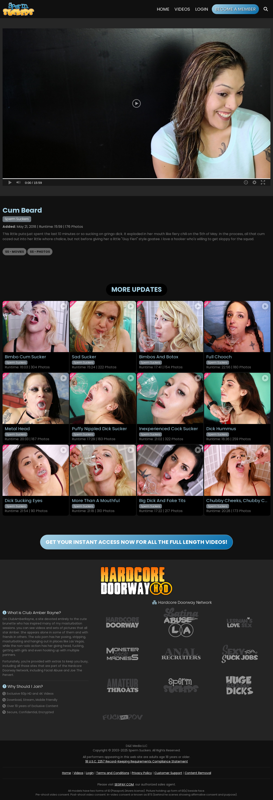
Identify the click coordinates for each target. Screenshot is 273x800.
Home (163, 9)
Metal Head (17, 428)
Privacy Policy (142, 773)
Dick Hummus (221, 428)
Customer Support (168, 773)
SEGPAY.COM (124, 784)
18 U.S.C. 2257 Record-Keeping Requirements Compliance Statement (136, 761)
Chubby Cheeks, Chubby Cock (237, 500)
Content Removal (198, 773)
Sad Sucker (84, 357)
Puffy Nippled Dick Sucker (99, 428)
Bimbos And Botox (158, 357)
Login (201, 9)
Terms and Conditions (112, 773)
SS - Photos (40, 252)
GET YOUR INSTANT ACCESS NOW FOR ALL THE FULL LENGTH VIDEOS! (136, 542)
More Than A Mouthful (96, 500)
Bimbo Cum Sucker (25, 357)
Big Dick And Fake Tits (162, 500)
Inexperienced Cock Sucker (168, 428)
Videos (182, 9)
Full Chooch (219, 357)
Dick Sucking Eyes (23, 500)
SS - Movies (14, 252)
